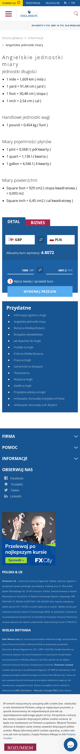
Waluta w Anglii (23, 379)
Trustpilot (18, 484)
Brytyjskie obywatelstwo (28, 334)
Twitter (16, 490)
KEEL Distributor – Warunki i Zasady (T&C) (36, 690)
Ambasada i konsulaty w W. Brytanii (35, 405)
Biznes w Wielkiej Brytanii (29, 328)
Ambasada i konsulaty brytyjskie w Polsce (39, 398)
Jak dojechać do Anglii (27, 341)
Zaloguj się (54, 3)
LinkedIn (17, 496)
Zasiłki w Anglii (22, 386)
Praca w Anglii (22, 360)
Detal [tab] (13, 221)
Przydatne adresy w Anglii (29, 392)
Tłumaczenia (21, 373)
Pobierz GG (11, 3)
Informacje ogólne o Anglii (30, 315)
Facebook (18, 478)
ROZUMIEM (20, 747)
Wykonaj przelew (47, 291)
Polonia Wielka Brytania (28, 354)
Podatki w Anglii (23, 347)
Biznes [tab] (38, 222)
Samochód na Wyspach (28, 366)
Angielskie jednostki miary (30, 321)
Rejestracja (34, 3)
